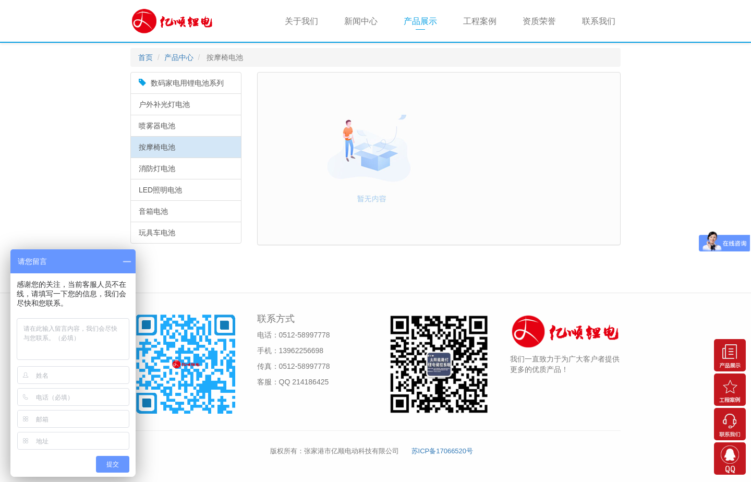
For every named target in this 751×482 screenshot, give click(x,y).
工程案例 (479, 21)
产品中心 (178, 57)
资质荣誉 (539, 21)
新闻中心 (361, 21)
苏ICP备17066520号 (442, 451)
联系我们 (598, 21)
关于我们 (301, 21)
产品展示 (420, 21)
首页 (145, 57)
